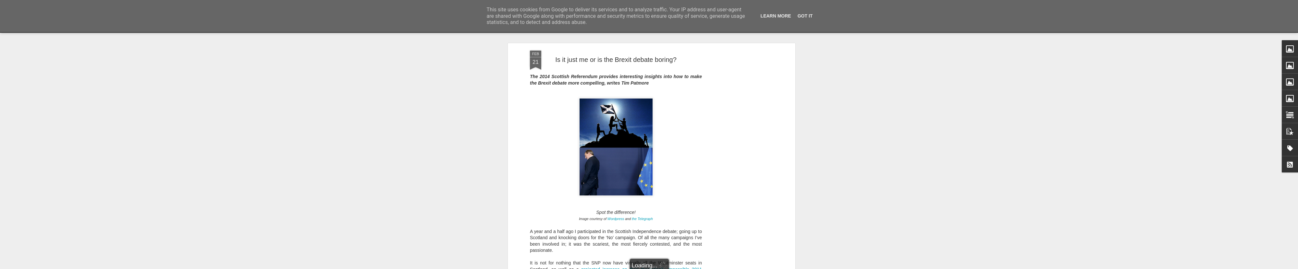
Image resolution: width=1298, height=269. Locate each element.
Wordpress (615, 173)
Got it (805, 15)
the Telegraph (642, 173)
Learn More (776, 15)
